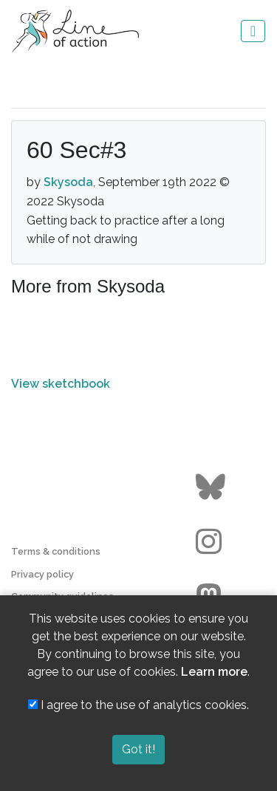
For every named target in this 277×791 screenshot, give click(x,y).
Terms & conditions (55, 551)
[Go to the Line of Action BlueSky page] (212, 487)
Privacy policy (42, 574)
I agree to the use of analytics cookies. (138, 705)
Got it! (138, 749)
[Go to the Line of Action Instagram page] (212, 542)
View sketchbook (60, 384)
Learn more (214, 672)
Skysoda (68, 182)
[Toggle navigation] (253, 31)
